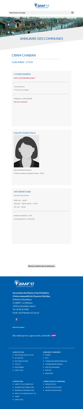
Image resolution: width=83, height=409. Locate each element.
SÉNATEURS (49, 373)
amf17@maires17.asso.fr (28, 313)
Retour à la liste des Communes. (41, 266)
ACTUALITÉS (19, 358)
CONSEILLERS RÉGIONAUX (53, 364)
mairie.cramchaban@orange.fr (24, 78)
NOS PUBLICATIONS (21, 361)
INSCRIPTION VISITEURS (53, 387)
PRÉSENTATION (50, 384)
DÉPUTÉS (48, 370)
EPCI (46, 358)
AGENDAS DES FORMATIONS (24, 387)
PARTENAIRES (19, 367)
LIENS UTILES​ (19, 370)
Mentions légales (19, 327)
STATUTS (18, 364)
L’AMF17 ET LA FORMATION (24, 384)
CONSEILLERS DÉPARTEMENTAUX (56, 361)
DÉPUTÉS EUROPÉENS (52, 367)
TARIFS (17, 396)
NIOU (27, 336)
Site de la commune (20, 102)
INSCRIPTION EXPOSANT (53, 390)
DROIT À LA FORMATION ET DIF (25, 393)
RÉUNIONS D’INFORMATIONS (24, 390)
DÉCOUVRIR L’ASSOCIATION (24, 355)
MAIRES (47, 355)
